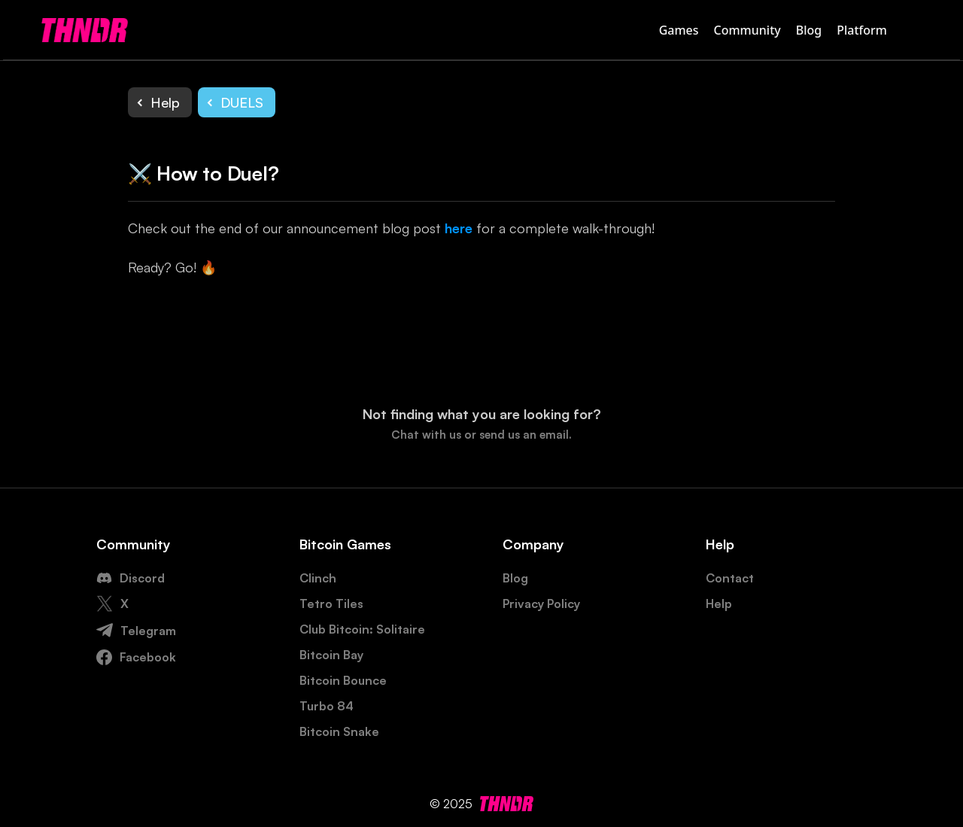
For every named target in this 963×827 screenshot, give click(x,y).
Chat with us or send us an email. (481, 434)
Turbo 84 (326, 705)
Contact (730, 577)
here (458, 228)
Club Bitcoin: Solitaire (362, 629)
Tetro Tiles (331, 603)
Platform (862, 30)
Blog (809, 30)
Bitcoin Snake (339, 731)
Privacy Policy (541, 603)
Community (747, 30)
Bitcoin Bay (331, 654)
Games (679, 30)
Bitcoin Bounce (343, 680)
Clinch (317, 577)
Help (719, 603)
